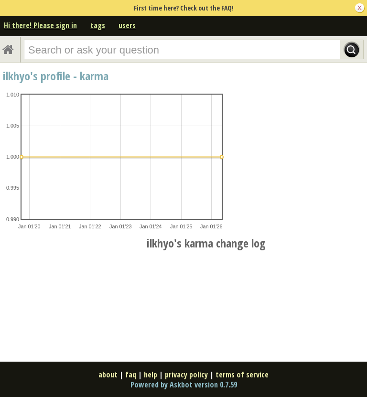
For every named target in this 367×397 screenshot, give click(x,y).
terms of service (242, 374)
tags (97, 25)
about (108, 374)
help (150, 374)
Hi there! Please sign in (40, 25)
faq (130, 374)
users (127, 25)
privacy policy (186, 374)
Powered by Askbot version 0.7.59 (183, 384)
